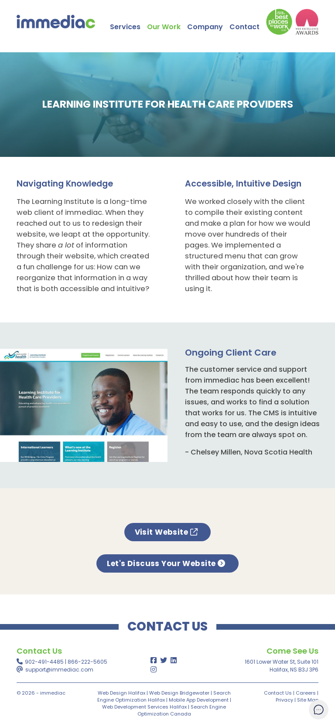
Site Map (307, 699)
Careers (306, 692)
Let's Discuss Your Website (167, 563)
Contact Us (278, 692)
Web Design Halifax (121, 692)
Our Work (164, 27)
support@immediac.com (59, 669)
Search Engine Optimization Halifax (164, 696)
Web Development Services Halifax (144, 706)
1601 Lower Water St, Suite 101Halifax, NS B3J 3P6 (281, 665)
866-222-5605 (87, 661)
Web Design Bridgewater (179, 692)
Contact (244, 27)
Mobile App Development (199, 699)
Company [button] (205, 27)
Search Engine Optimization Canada (181, 710)
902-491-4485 (44, 661)
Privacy (284, 699)
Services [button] (125, 27)
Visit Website (168, 532)
